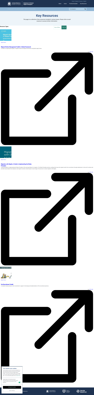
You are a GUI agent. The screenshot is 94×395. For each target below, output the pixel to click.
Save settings (12, 390)
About (60, 3)
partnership (14, 9)
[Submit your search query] (85, 9)
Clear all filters (57, 27)
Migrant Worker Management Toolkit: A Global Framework (16, 47)
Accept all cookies (12, 387)
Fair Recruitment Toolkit (7, 284)
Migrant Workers (3, 42)
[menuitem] (73, 1)
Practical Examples (73, 3)
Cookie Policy (18, 375)
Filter (64, 27)
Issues (65, 3)
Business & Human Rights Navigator (29, 3)
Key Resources (83, 3)
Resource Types (4, 26)
